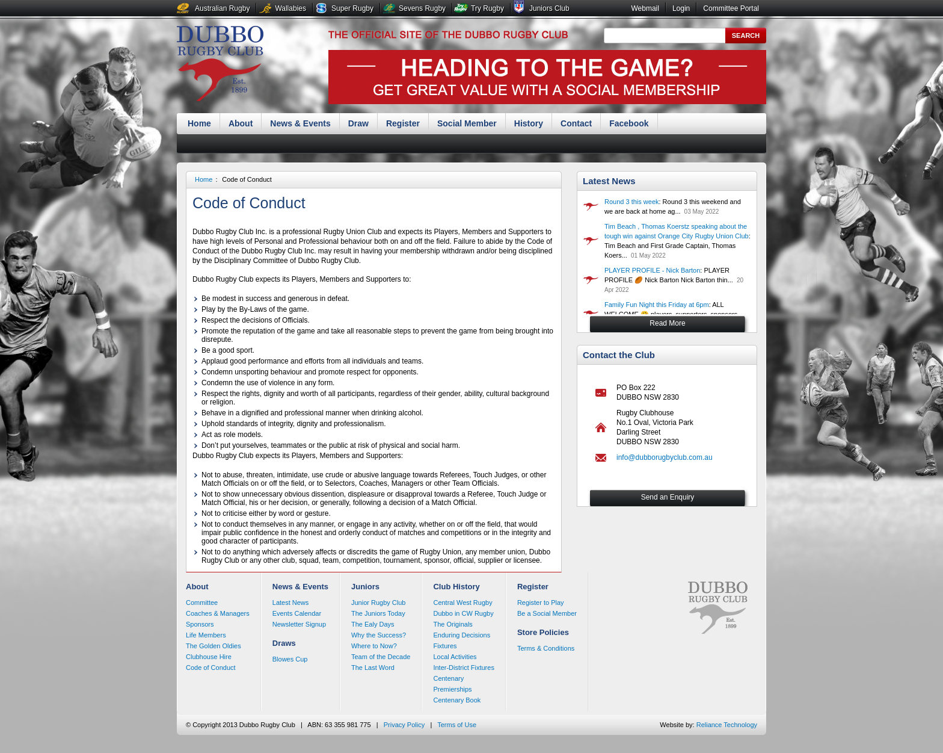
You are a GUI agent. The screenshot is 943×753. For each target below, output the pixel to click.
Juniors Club (549, 8)
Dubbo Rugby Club (220, 65)
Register (403, 123)
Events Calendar (296, 613)
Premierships (452, 689)
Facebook (628, 123)
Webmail (645, 8)
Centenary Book (457, 700)
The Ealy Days (373, 624)
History (528, 123)
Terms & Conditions (545, 648)
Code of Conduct (247, 179)
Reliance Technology (726, 724)
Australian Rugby (222, 8)
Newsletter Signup (299, 624)
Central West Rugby (462, 602)
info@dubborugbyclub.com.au (664, 457)
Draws (284, 643)
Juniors (365, 586)
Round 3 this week (631, 201)
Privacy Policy (404, 724)
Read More (667, 323)
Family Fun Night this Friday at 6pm (656, 304)
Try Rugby (487, 8)
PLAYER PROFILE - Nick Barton (652, 270)
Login (681, 8)
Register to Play (540, 602)
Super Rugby (352, 8)
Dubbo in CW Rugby (463, 613)
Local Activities (454, 656)
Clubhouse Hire (209, 656)
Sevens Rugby (422, 8)
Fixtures (444, 645)
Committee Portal (731, 8)
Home (199, 123)
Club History (456, 586)
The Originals (452, 624)
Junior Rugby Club (378, 602)
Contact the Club (619, 355)
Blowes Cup (290, 659)
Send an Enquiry (668, 497)
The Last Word (373, 667)
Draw (358, 123)
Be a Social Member (547, 613)
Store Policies (543, 632)
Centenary (448, 678)
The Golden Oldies (213, 645)
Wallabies (290, 8)
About (241, 123)
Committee (202, 602)
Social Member (467, 123)
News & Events (300, 123)
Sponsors (199, 624)
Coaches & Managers (218, 613)
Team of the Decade (380, 656)
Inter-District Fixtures (463, 667)
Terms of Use (456, 724)
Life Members (206, 635)
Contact (576, 123)
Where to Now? (374, 645)
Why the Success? (378, 635)
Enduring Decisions (461, 635)
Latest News (609, 181)
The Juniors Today (378, 613)
